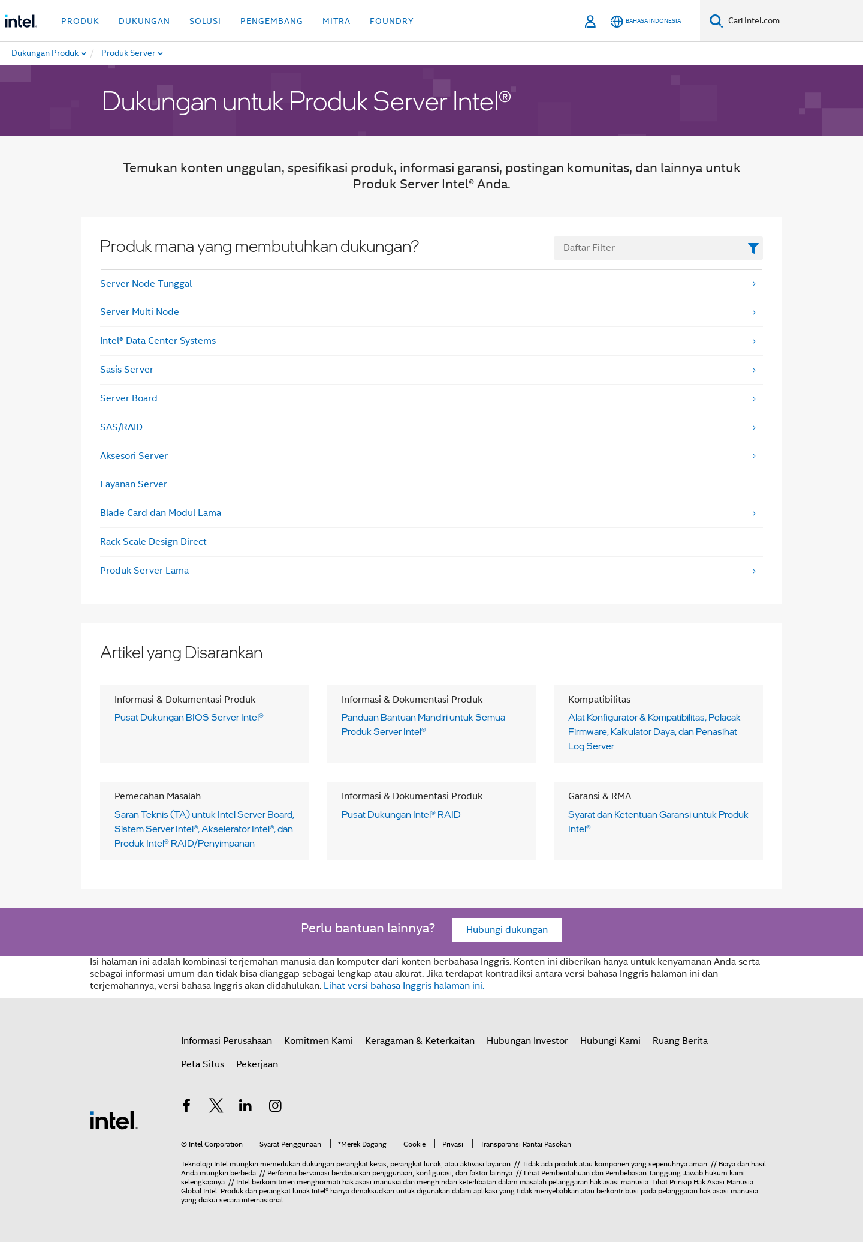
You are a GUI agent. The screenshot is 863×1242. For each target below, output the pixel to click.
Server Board (129, 398)
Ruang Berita (680, 1041)
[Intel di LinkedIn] (246, 1107)
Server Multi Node (139, 312)
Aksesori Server (134, 456)
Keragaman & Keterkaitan (420, 1041)
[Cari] (716, 20)
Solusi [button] (205, 21)
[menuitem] (160, 53)
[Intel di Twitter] (216, 1107)
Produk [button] (80, 21)
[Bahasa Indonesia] (646, 21)
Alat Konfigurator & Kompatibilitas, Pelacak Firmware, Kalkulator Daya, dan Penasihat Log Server (654, 731)
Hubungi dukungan (507, 930)
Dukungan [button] (144, 21)
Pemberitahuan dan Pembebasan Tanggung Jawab (622, 1172)
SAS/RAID (121, 427)
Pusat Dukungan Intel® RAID (401, 814)
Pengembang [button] (271, 21)
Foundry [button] (392, 21)
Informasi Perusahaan (226, 1041)
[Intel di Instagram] (275, 1107)
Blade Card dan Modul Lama (160, 513)
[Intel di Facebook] (186, 1107)
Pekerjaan (257, 1064)
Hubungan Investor (527, 1041)
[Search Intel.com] (793, 21)
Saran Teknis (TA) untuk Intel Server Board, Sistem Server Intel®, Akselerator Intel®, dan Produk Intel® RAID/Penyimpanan (204, 828)
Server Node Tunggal (146, 284)
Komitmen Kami (318, 1041)
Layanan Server (133, 484)
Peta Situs (202, 1064)
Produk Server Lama (144, 571)
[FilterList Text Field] (658, 248)
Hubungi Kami (610, 1041)
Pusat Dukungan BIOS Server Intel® (189, 717)
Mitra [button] (336, 21)
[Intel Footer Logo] (114, 1120)
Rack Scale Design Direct (153, 542)
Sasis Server (126, 370)
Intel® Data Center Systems (158, 341)
